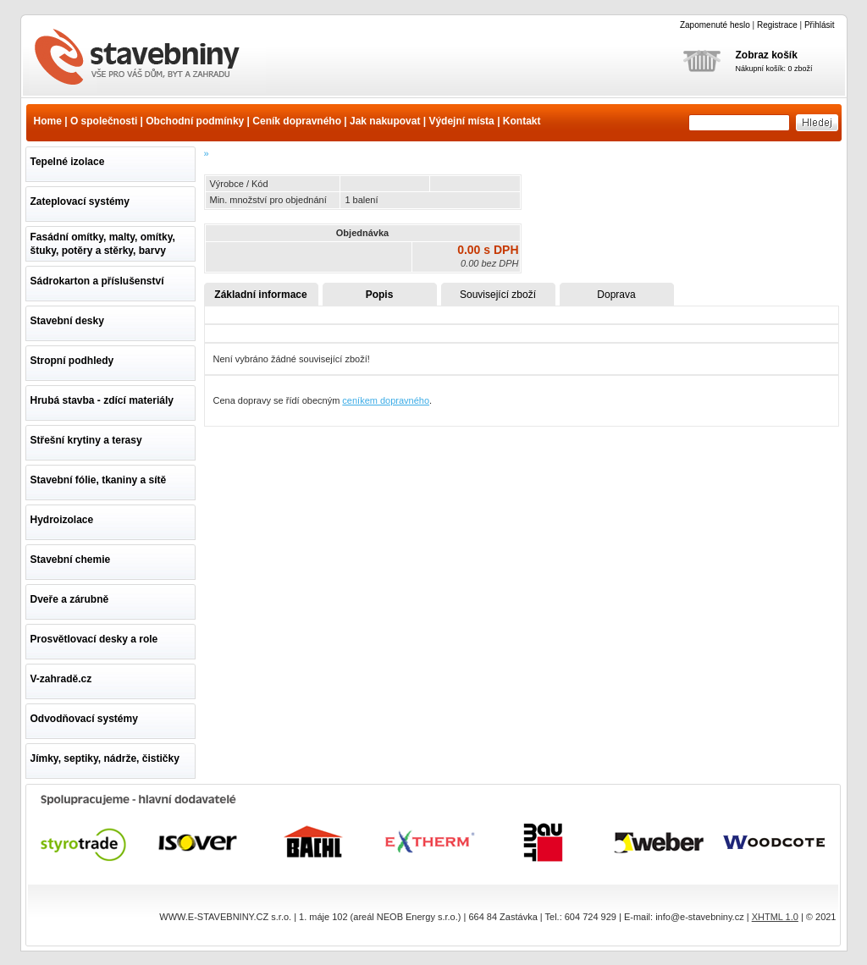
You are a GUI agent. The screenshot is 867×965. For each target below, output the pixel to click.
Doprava (616, 295)
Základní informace (260, 295)
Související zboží (498, 295)
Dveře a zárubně (69, 599)
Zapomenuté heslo (715, 25)
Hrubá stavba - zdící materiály (102, 400)
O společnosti (103, 121)
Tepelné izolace (67, 162)
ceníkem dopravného (385, 400)
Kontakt (522, 121)
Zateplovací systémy (80, 201)
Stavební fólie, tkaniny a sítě (98, 480)
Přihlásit (819, 25)
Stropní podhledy (72, 361)
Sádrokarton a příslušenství (97, 281)
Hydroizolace (62, 520)
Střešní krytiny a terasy (86, 440)
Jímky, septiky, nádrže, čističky (104, 758)
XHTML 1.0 (775, 917)
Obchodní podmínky (195, 121)
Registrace (777, 25)
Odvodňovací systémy (84, 719)
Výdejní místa (461, 121)
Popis (380, 295)
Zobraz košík (767, 55)
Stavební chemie (70, 559)
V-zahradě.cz (61, 679)
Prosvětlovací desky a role (94, 639)
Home (48, 121)
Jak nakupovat (385, 121)
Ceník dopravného (296, 121)
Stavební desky (67, 321)
